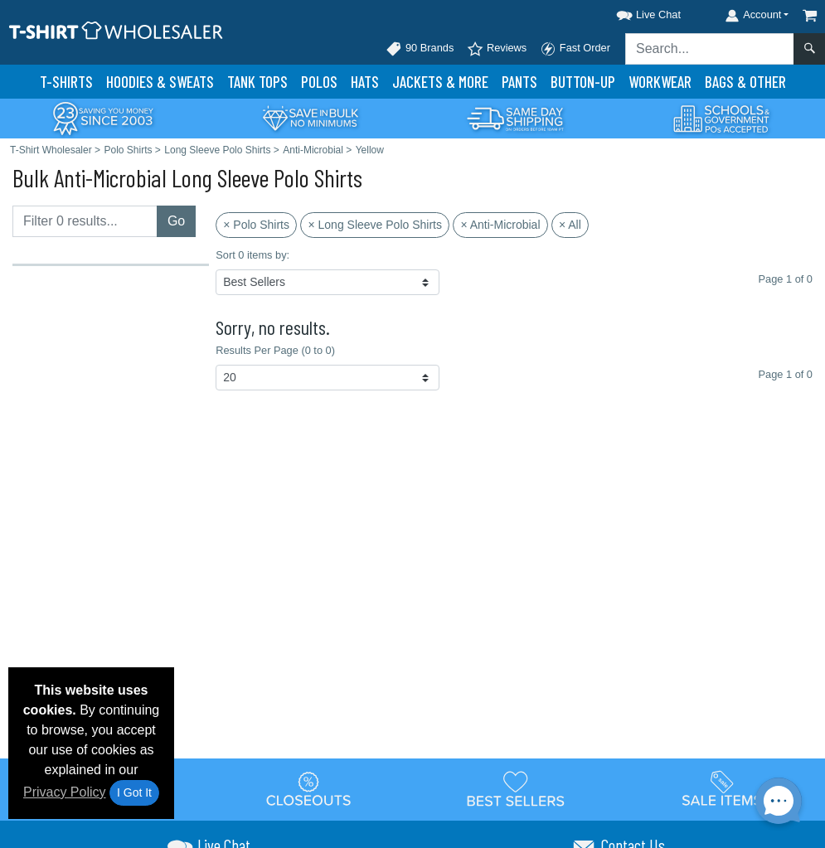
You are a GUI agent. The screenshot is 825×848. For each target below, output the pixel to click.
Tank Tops (257, 81)
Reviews (497, 49)
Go (176, 221)
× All (570, 224)
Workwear (660, 81)
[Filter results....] (85, 221)
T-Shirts (66, 81)
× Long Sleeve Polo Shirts (375, 224)
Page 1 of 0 (786, 374)
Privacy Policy (64, 792)
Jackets (440, 81)
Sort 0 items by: (252, 255)
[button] (633, 12)
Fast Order (575, 49)
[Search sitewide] (709, 49)
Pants (519, 81)
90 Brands (420, 49)
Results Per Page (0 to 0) (275, 350)
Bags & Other (745, 81)
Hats (365, 81)
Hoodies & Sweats (160, 81)
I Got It (134, 792)
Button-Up (583, 81)
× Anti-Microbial (500, 224)
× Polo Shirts (256, 224)
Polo (319, 81)
